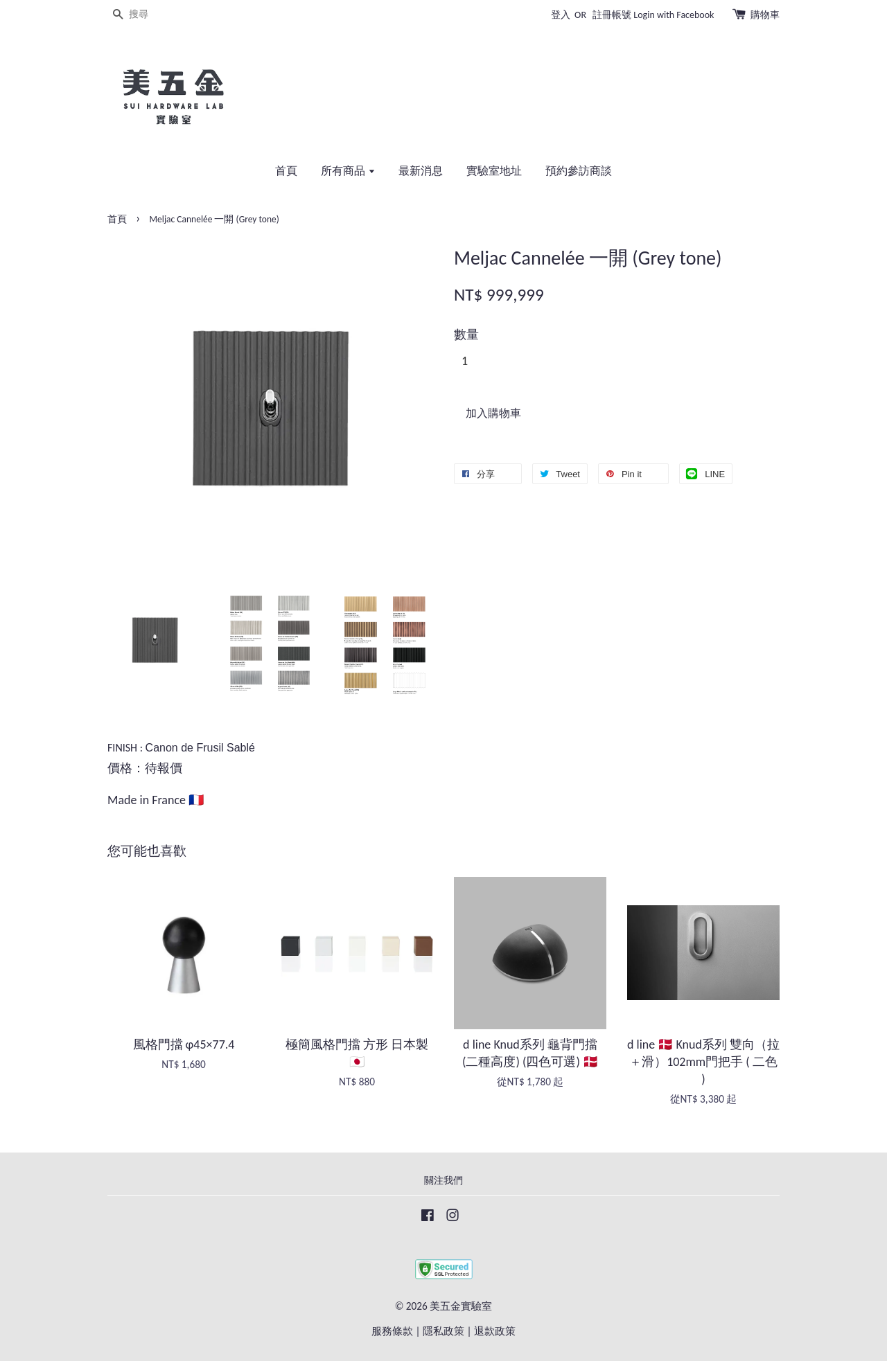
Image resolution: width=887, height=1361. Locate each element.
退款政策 (495, 1330)
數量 (466, 334)
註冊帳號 (611, 15)
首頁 (286, 170)
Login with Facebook (673, 15)
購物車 (765, 15)
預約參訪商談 (578, 170)
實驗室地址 (494, 170)
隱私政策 (443, 1330)
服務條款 (392, 1330)
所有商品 (348, 170)
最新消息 (420, 170)
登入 (560, 15)
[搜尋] (149, 15)
